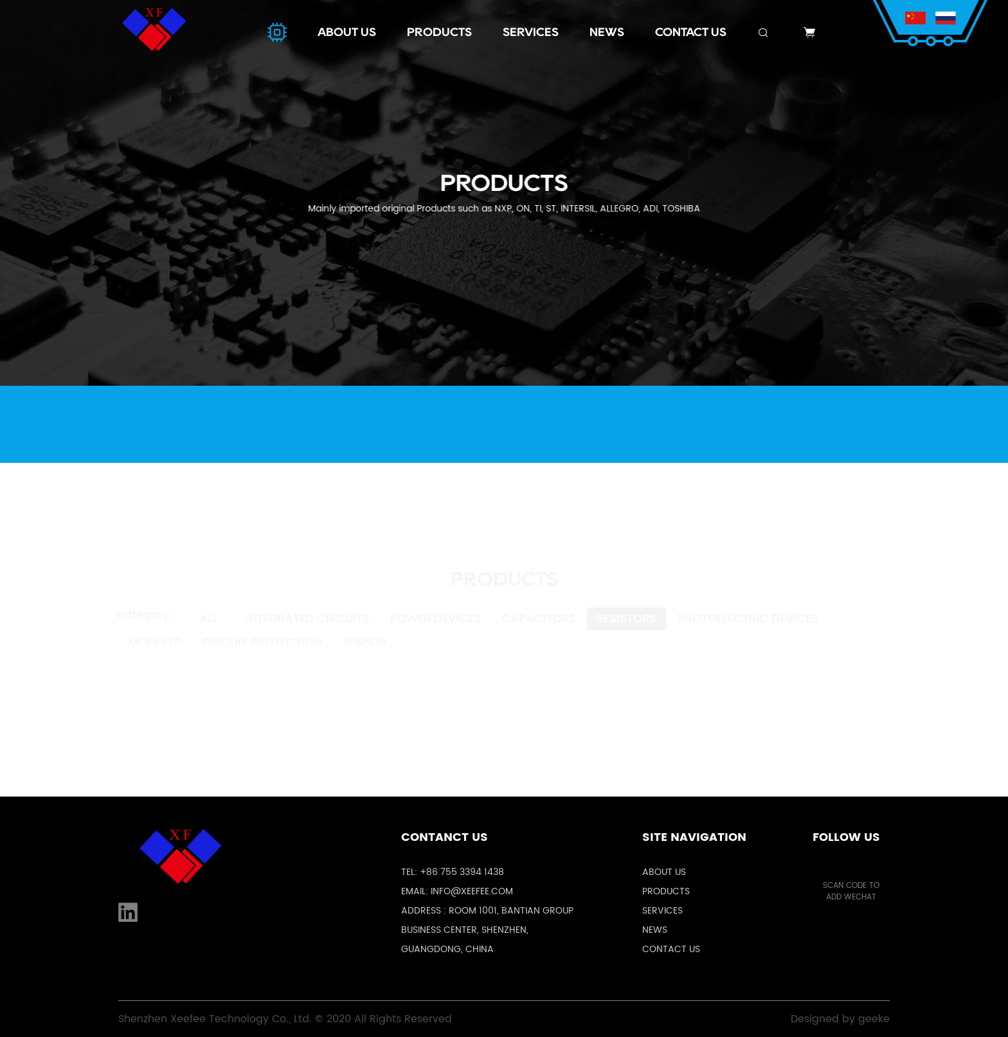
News (654, 930)
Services (662, 910)
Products (666, 891)
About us (664, 872)
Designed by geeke (840, 1019)
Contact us (671, 949)
